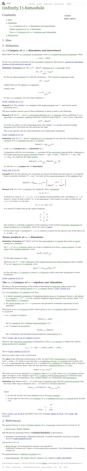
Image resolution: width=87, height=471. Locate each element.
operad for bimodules (68, 54)
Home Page (32, 4)
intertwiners (52, 334)
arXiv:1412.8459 (64, 458)
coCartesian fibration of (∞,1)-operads (45, 115)
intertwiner (44, 199)
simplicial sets (50, 381)
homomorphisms (40, 323)
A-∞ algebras (14, 323)
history (44, 463)
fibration (78, 152)
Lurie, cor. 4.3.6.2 (16, 414)
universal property (57, 176)
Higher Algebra (23, 429)
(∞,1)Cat (5, 311)
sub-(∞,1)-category (21, 272)
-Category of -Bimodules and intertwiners (32, 26)
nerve (6, 249)
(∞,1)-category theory (44, 289)
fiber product (32, 157)
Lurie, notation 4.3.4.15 (13, 278)
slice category (54, 395)
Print (60, 467)
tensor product (15, 303)
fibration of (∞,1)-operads (54, 68)
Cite (55, 467)
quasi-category (68, 247)
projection (65, 77)
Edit (3, 467)
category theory (26, 289)
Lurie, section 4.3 (62, 289)
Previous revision (16, 467)
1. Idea (9, 20)
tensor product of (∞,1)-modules (17, 227)
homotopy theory (59, 286)
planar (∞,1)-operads (30, 85)
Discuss (8, 467)
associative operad (42, 62)
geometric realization (23, 296)
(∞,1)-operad (53, 54)
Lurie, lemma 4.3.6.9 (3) (19, 351)
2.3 (42, 174)
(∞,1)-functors (43, 272)
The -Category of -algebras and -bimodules (33, 32)
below (49, 227)
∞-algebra (28, 323)
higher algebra (34, 425)
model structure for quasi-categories (22, 154)
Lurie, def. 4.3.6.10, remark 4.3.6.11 (24, 338)
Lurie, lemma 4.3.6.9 (54, 414)
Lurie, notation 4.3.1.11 (13, 102)
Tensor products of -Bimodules (25, 29)
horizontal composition (70, 225)
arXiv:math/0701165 (22, 439)
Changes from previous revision (31, 467)
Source (65, 467)
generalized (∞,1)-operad (52, 241)
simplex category (21, 249)
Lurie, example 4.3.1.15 (13, 135)
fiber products (19, 77)
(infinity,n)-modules (29, 454)
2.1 (13, 125)
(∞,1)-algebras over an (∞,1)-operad (29, 141)
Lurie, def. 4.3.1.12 (11, 170)
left (75, 296)
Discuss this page (59, 4)
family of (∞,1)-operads (22, 264)
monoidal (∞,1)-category (14, 117)
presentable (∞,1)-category (17, 300)
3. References (12, 35)
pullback (28, 117)
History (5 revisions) (47, 467)
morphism (55, 189)
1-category (27, 189)
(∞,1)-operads (49, 425)
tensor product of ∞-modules (14, 344)
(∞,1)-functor (21, 247)
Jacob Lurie (11, 429)
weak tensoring (48, 105)
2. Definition (11, 23)
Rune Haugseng (12, 458)
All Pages (39, 4)
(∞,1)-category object (59, 309)
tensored (7, 127)
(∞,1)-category (16, 98)
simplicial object (56, 365)
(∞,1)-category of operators (30, 54)
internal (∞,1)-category (31, 373)
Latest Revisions (48, 4)
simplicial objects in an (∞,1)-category (50, 296)
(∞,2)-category (22, 309)
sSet (25, 258)
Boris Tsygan (11, 446)
